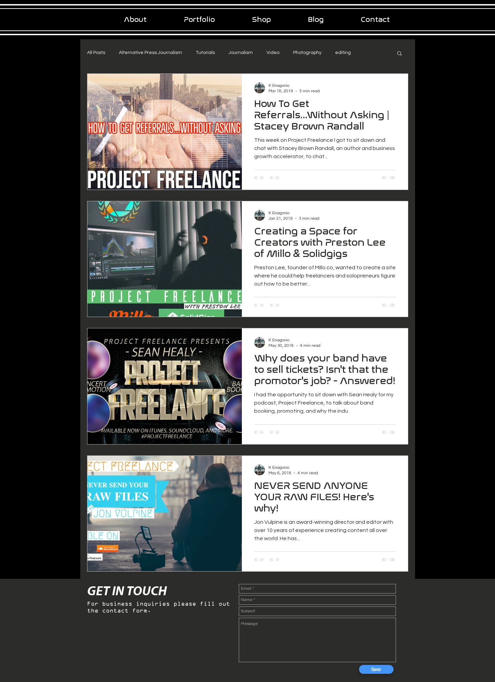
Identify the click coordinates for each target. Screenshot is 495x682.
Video (272, 52)
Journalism (241, 52)
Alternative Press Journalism (150, 52)
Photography (307, 52)
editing (343, 52)
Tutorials (205, 52)
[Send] (376, 669)
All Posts (96, 52)
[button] (399, 53)
